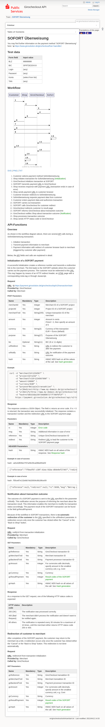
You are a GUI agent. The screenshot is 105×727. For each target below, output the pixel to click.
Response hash (58, 453)
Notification (65, 213)
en (89, 33)
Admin (88, 2)
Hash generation (63, 586)
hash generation (65, 362)
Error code (43, 428)
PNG (15, 171)
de (82, 33)
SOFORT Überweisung (21, 17)
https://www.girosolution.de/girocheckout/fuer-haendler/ (38, 46)
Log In (97, 2)
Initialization (60, 179)
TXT (20, 171)
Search (96, 6)
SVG (10, 171)
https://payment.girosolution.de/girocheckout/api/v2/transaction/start (43, 286)
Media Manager (94, 10)
